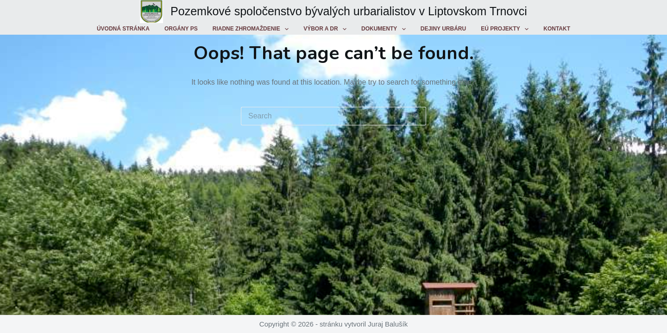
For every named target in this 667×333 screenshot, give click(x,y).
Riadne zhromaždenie (252, 29)
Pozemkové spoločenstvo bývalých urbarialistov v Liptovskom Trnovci (348, 11)
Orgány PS (181, 28)
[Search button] (417, 116)
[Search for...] (324, 116)
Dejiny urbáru (443, 28)
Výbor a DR (326, 29)
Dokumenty (385, 29)
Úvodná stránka (123, 28)
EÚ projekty (506, 29)
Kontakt (556, 28)
